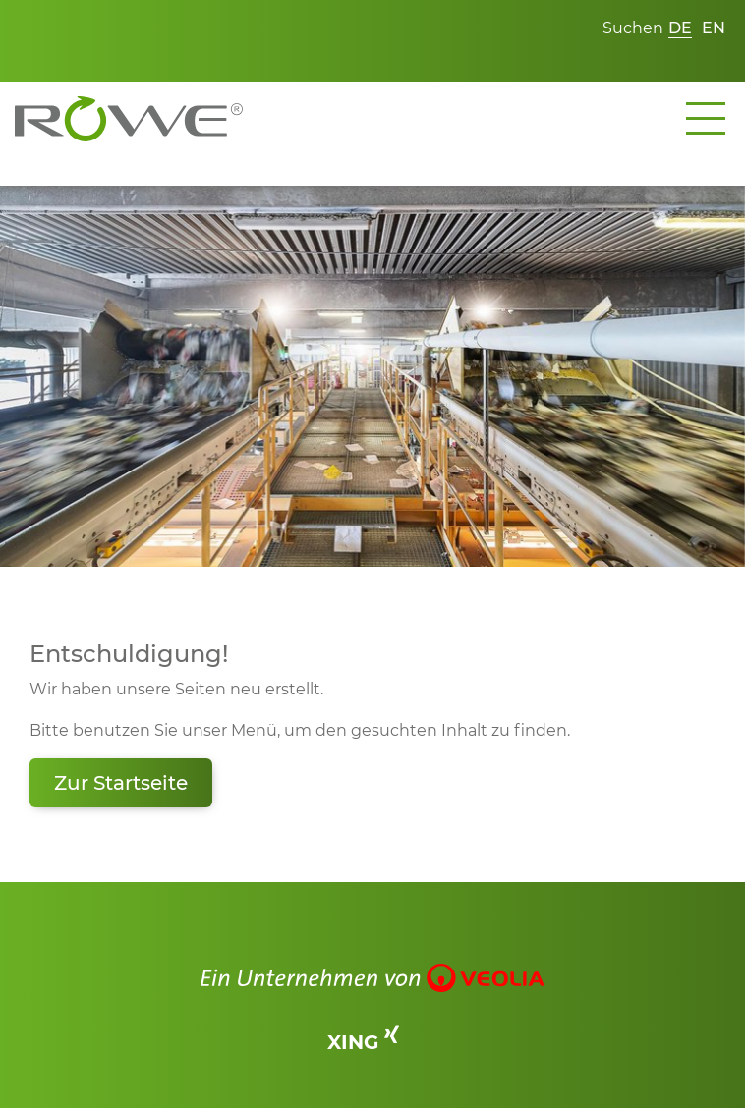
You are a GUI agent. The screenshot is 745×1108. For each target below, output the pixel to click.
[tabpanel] (372, 377)
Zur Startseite (121, 783)
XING (363, 1041)
